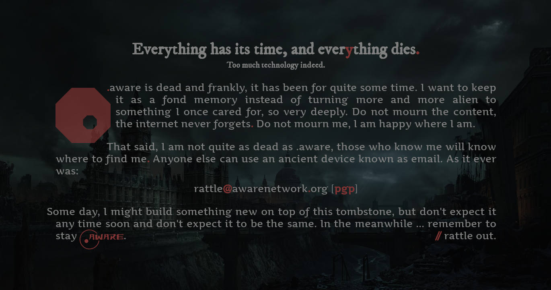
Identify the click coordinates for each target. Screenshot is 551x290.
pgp (344, 188)
